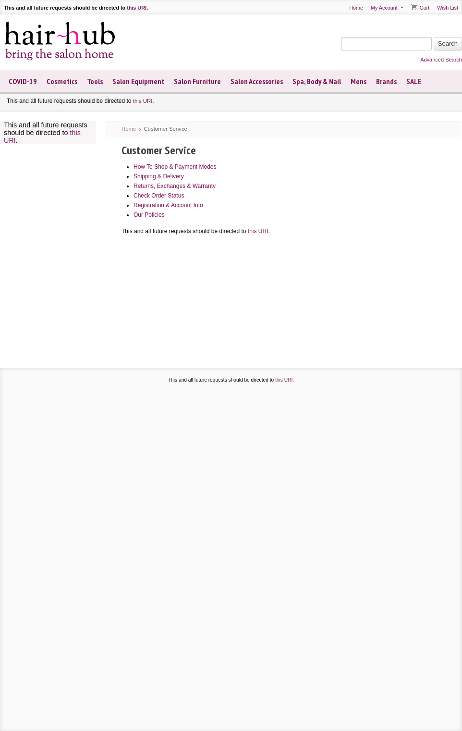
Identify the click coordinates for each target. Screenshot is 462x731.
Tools (95, 81)
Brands (386, 81)
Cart (424, 8)
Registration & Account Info (168, 205)
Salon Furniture (197, 81)
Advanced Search (441, 59)
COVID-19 (23, 81)
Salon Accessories (257, 81)
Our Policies (149, 214)
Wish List (447, 8)
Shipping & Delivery (159, 176)
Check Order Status (159, 195)
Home (356, 8)
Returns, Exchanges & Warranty (175, 186)
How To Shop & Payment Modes (175, 166)
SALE (413, 81)
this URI (136, 8)
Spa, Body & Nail (316, 81)
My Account (384, 8)
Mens (358, 81)
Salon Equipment (138, 81)
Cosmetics (62, 81)
